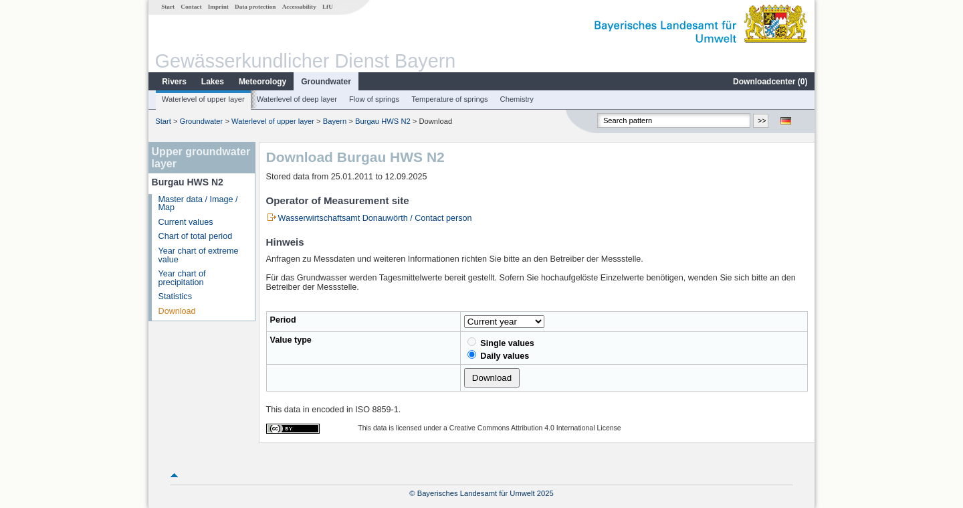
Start (168, 6)
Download (177, 311)
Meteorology (262, 81)
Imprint (218, 6)
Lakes (212, 81)
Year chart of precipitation (182, 278)
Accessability (299, 6)
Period (283, 320)
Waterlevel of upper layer (203, 99)
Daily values (498, 355)
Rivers (174, 81)
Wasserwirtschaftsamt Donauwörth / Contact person (375, 218)
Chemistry (517, 99)
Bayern (334, 121)
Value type (291, 340)
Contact (191, 6)
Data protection (255, 6)
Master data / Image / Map (198, 204)
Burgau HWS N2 (383, 121)
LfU (327, 6)
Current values (185, 222)
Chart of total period (195, 236)
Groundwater (326, 81)
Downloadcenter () (770, 81)
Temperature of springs (449, 99)
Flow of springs (374, 99)
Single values (500, 342)
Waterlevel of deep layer (297, 99)
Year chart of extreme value (198, 255)
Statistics (175, 296)
